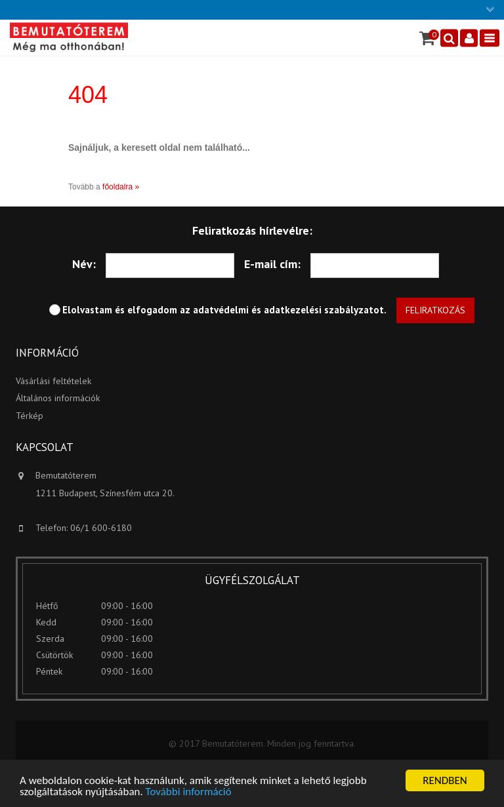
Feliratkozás (435, 310)
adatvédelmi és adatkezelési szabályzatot (288, 310)
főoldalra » (120, 186)
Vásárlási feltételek (53, 381)
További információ (189, 792)
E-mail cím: (272, 263)
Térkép (29, 416)
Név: (84, 263)
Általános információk (58, 398)
